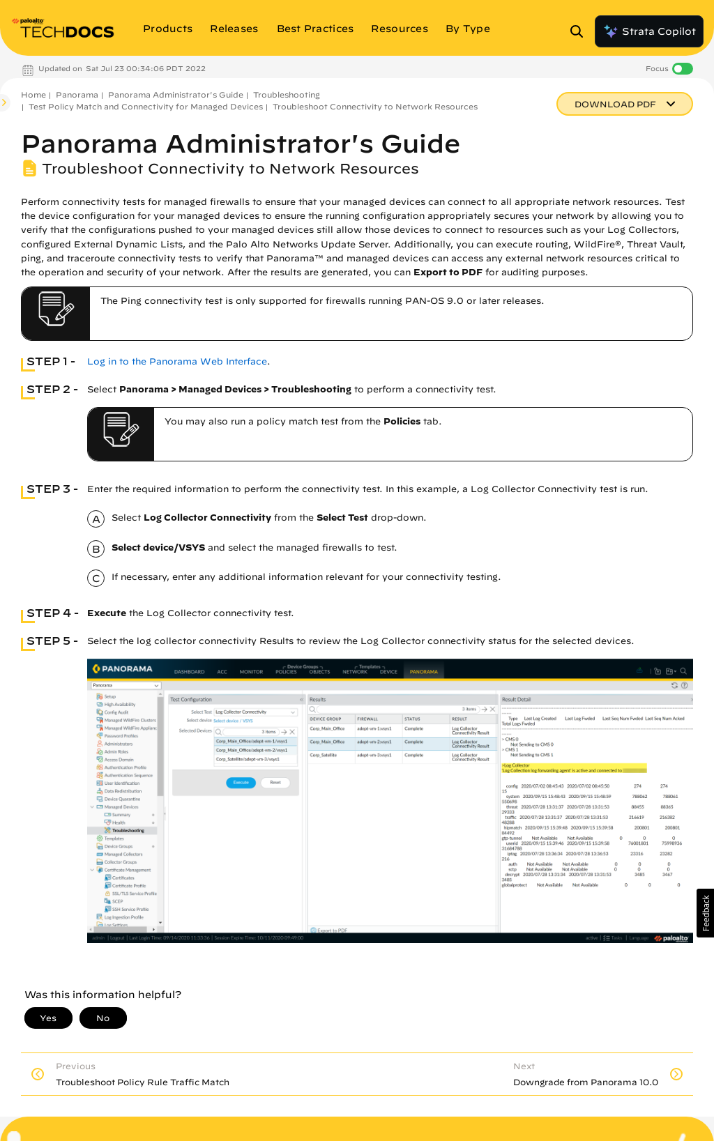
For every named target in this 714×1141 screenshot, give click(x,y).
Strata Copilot (649, 31)
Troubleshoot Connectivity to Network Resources (375, 106)
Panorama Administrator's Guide (175, 94)
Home (33, 94)
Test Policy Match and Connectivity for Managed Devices (146, 106)
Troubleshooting (286, 94)
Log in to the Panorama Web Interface (177, 361)
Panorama (77, 94)
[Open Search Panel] (580, 31)
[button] (705, 913)
